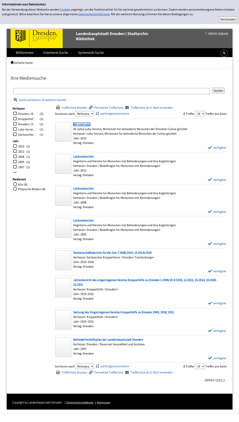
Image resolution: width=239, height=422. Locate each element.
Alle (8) (22, 184)
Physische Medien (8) (31, 189)
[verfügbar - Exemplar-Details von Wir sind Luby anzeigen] (217, 147)
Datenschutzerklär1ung (94, 14)
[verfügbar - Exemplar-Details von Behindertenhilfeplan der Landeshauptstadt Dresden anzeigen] (217, 358)
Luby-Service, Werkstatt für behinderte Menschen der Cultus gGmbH (28, 129)
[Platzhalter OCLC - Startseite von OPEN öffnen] (88, 38)
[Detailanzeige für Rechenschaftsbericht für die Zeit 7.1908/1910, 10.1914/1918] (112, 253)
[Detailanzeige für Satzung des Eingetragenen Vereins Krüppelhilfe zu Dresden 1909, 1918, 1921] (123, 312)
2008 (21, 157)
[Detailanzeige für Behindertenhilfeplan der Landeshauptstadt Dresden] (108, 339)
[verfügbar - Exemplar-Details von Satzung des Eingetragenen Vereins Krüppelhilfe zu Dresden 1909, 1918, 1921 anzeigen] (217, 330)
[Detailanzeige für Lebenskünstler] (83, 156)
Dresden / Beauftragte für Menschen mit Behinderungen (28, 114)
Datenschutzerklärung (80, 402)
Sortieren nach (64, 114)
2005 (21, 162)
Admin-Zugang (218, 33)
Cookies (65, 9)
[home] (12, 63)
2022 (21, 146)
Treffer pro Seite (216, 114)
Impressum (103, 402)
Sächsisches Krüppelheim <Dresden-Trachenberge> (28, 134)
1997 (21, 167)
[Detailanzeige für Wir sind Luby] (81, 124)
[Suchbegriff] (111, 91)
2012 (21, 151)
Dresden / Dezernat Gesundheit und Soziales (28, 124)
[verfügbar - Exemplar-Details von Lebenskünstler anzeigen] (217, 179)
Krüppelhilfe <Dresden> (28, 119)
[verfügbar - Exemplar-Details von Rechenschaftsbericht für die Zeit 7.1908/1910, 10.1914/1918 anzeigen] (217, 271)
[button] (224, 53)
